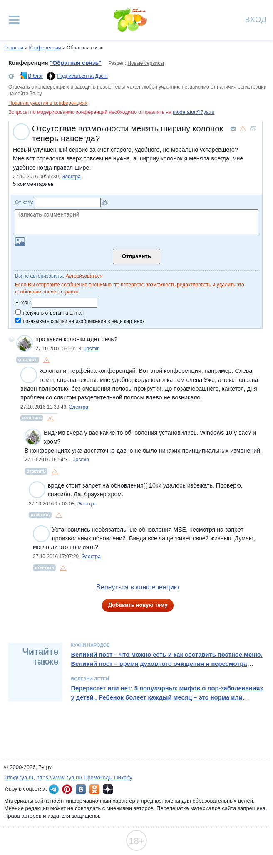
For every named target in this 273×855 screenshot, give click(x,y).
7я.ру (108, 789)
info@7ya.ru (18, 777)
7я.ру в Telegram (54, 789)
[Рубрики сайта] (14, 20)
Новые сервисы (146, 63)
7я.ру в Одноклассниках (94, 789)
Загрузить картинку (20, 242)
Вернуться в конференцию (137, 587)
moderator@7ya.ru (193, 112)
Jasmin (92, 349)
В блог (35, 76)
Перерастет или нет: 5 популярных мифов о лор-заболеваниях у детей (167, 693)
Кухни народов (90, 645)
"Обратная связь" (75, 62)
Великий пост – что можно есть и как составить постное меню (166, 654)
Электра (71, 177)
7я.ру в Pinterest (67, 789)
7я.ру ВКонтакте (81, 789)
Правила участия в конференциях (47, 103)
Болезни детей (90, 678)
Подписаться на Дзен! (82, 76)
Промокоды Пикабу (108, 777)
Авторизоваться (84, 276)
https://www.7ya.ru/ (59, 777)
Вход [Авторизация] (256, 19)
